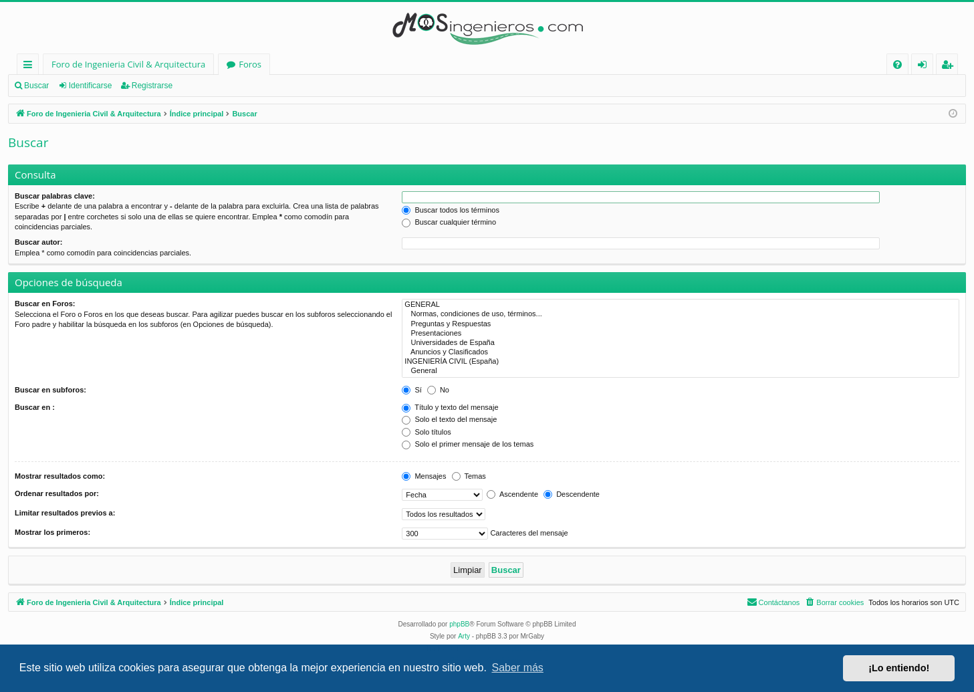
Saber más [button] (517, 667)
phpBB (459, 624)
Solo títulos (426, 432)
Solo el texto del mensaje (449, 419)
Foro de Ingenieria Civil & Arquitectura (128, 64)
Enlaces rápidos (30, 66)
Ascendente (512, 494)
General (680, 371)
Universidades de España (680, 343)
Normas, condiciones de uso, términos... (680, 314)
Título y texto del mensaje (450, 407)
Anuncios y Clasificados (680, 352)
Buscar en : (35, 407)
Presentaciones (680, 333)
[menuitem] (897, 64)
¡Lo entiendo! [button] (898, 668)
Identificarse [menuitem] (926, 66)
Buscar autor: (39, 242)
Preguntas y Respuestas (680, 324)
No (438, 390)
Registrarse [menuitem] (950, 66)
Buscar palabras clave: (55, 196)
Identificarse (90, 85)
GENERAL (680, 305)
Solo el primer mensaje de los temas (467, 444)
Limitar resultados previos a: (65, 513)
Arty (464, 636)
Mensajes (424, 476)
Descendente (571, 494)
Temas (469, 476)
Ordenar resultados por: (57, 493)
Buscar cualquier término (449, 222)
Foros (250, 64)
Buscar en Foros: (45, 304)
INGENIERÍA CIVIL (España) (680, 361)
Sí (411, 390)
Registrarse (152, 85)
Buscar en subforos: (50, 390)
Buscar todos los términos (450, 210)
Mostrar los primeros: (52, 532)
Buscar (36, 85)
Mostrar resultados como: (60, 476)
